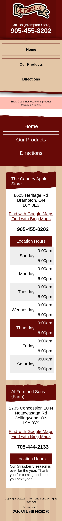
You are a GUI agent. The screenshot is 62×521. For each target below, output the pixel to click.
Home (31, 49)
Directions (31, 79)
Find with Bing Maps (31, 218)
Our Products (31, 64)
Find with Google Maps (31, 213)
